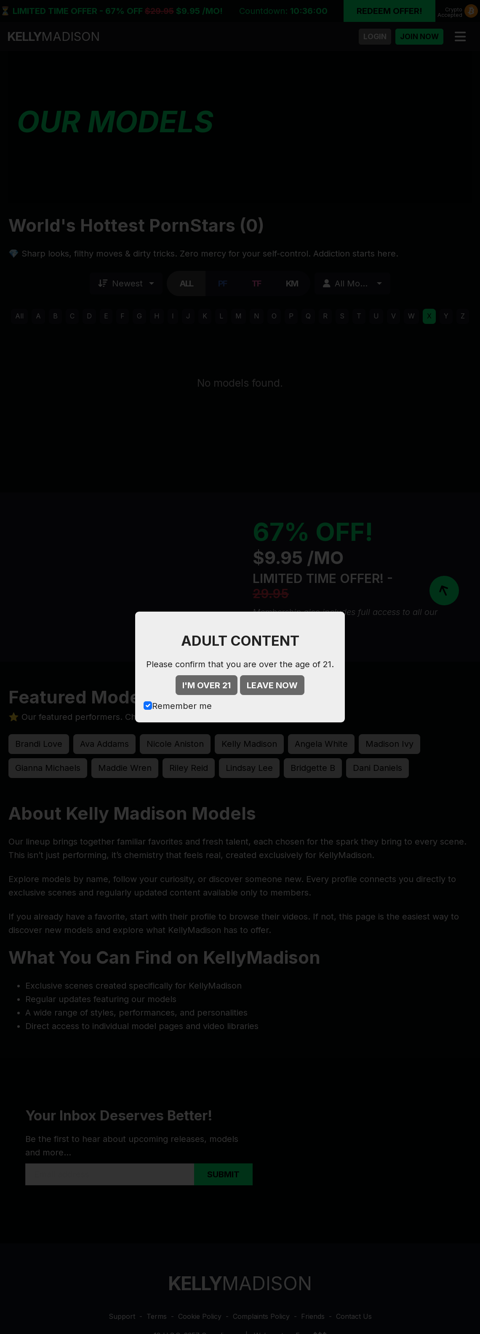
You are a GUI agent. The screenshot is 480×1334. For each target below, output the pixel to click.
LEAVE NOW (272, 685)
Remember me (182, 706)
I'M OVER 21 (206, 685)
